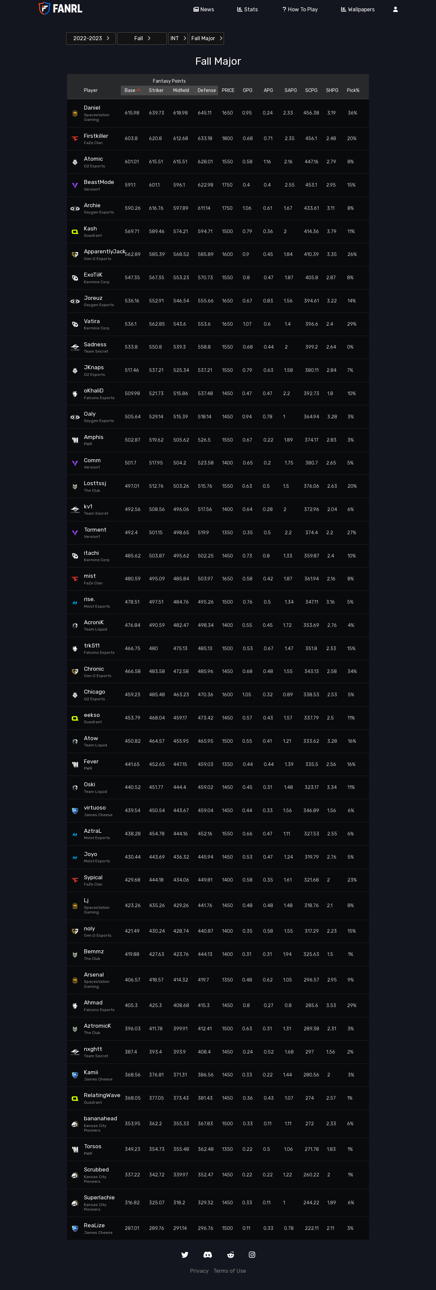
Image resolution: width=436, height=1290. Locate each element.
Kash (90, 228)
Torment (95, 529)
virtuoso (95, 807)
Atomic (93, 158)
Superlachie (99, 1197)
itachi (91, 553)
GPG (248, 90)
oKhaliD (94, 390)
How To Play (297, 9)
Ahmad (93, 1002)
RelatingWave (100, 1095)
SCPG (311, 90)
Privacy (199, 1271)
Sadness (95, 344)
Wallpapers (355, 9)
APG (268, 90)
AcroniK (94, 622)
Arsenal (94, 974)
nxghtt (93, 1049)
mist (90, 575)
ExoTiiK (93, 274)
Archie (92, 205)
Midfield (181, 90)
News (201, 9)
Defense (206, 90)
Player (91, 90)
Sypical (93, 877)
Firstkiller (96, 135)
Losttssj (95, 483)
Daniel (92, 107)
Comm (92, 460)
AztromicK (97, 1025)
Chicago (94, 691)
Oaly (90, 413)
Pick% (353, 90)
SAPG (291, 90)
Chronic (94, 668)
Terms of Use (229, 1271)
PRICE (228, 90)
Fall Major (206, 38)
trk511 (92, 645)
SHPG (332, 90)
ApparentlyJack (100, 251)
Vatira (92, 321)
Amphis (94, 437)
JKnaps (94, 367)
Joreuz (93, 298)
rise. (89, 599)
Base (132, 90)
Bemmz (94, 951)
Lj (86, 900)
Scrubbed (96, 1169)
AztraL (93, 830)
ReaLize (94, 1225)
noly (89, 928)
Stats (245, 9)
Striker (156, 90)
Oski (89, 784)
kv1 (88, 506)
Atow (91, 738)
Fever (91, 761)
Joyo (90, 854)
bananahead (100, 1118)
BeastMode (99, 182)
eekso (92, 715)
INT (178, 38)
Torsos (93, 1146)
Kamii (91, 1072)
